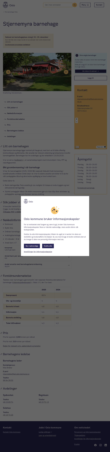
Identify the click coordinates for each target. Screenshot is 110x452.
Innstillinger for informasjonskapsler (38, 252)
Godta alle (48, 246)
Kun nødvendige (32, 246)
